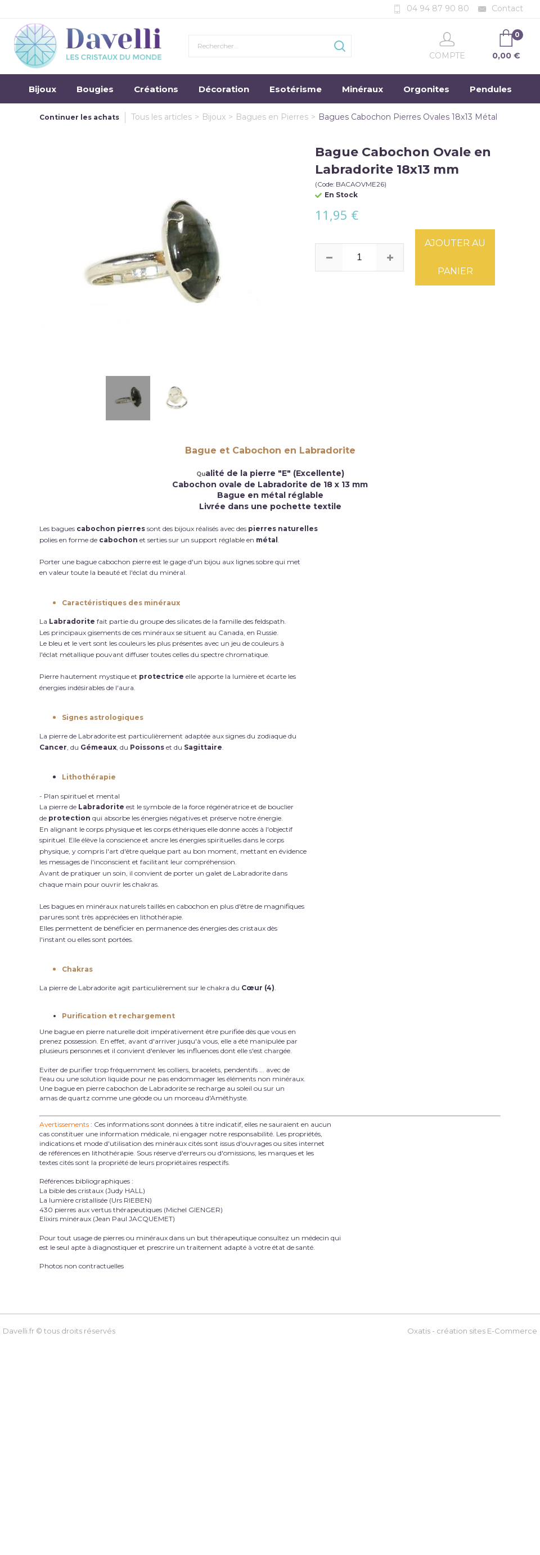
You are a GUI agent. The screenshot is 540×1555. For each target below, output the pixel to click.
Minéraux (362, 89)
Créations (156, 89)
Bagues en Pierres (272, 117)
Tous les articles (161, 117)
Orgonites (426, 89)
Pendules (491, 89)
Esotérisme (295, 89)
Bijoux (42, 89)
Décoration (224, 89)
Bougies (95, 89)
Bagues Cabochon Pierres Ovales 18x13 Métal (407, 117)
